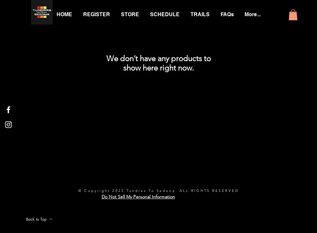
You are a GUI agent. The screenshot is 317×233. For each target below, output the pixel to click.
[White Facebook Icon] (8, 109)
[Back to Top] (39, 219)
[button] (293, 14)
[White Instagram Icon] (8, 124)
